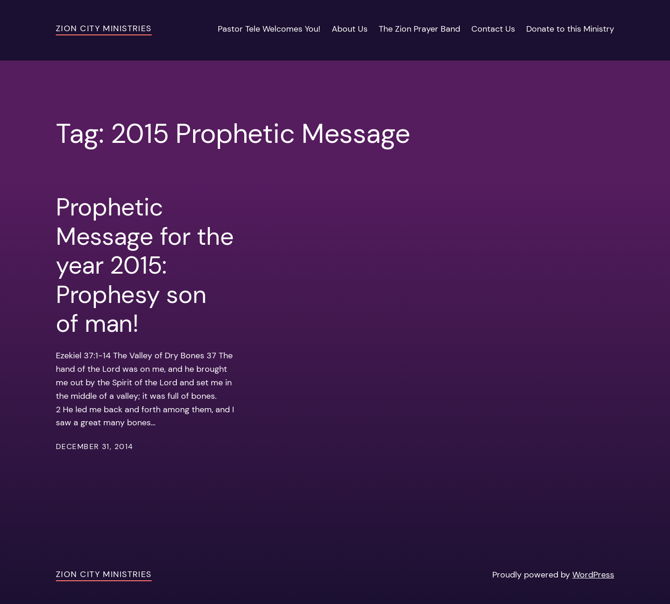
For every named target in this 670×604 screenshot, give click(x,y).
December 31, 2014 (94, 446)
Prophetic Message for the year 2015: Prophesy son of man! (145, 265)
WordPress (593, 574)
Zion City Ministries (104, 28)
